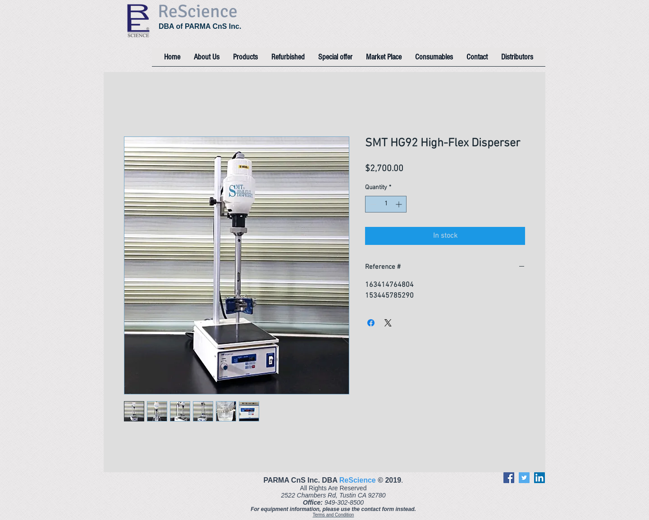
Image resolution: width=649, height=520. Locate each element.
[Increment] (399, 204)
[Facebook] (508, 477)
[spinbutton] (386, 204)
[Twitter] (524, 477)
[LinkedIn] (539, 477)
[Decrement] (372, 204)
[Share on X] (388, 322)
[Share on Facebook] (371, 322)
